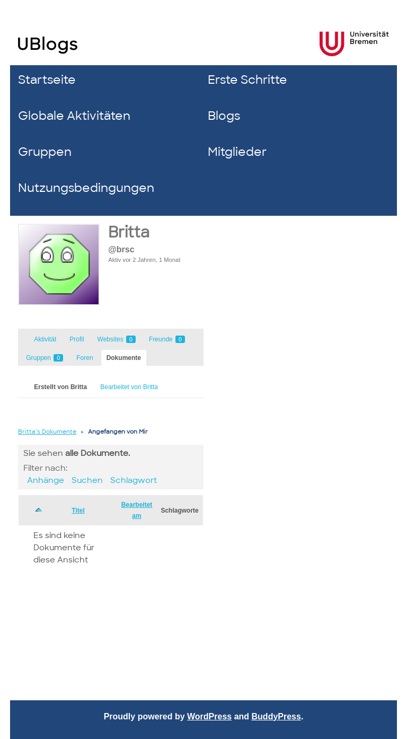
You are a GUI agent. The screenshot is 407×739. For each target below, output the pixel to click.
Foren (84, 358)
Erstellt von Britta (60, 387)
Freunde (167, 339)
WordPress (209, 716)
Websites (117, 339)
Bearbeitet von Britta (129, 387)
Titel (78, 510)
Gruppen (45, 152)
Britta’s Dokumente (47, 431)
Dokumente (124, 358)
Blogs (224, 116)
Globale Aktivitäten (74, 116)
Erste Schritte (247, 79)
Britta (128, 232)
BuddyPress (276, 716)
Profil (76, 339)
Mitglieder (237, 152)
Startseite (47, 79)
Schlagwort (133, 480)
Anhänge (45, 480)
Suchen (87, 480)
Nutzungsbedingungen (86, 188)
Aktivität (45, 339)
